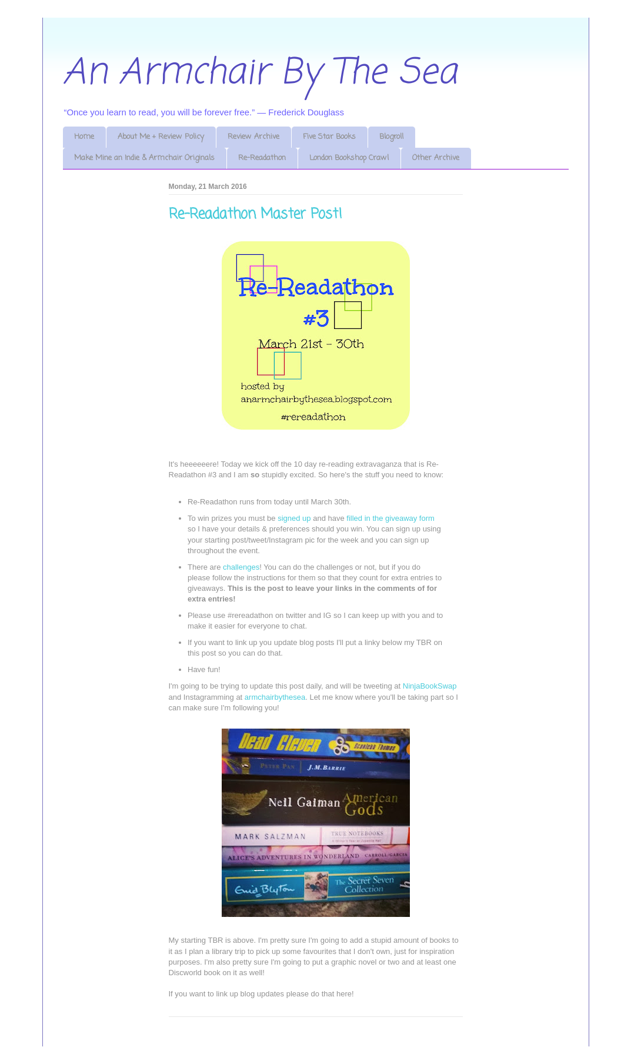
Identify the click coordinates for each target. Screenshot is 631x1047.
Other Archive (435, 158)
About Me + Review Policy (161, 136)
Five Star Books (329, 136)
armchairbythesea (275, 697)
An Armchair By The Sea (260, 73)
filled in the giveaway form (390, 518)
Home (84, 136)
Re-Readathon (262, 158)
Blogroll (391, 136)
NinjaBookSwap (430, 686)
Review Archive (253, 136)
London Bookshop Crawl (349, 158)
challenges (241, 567)
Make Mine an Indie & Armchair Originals (144, 158)
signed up (294, 518)
